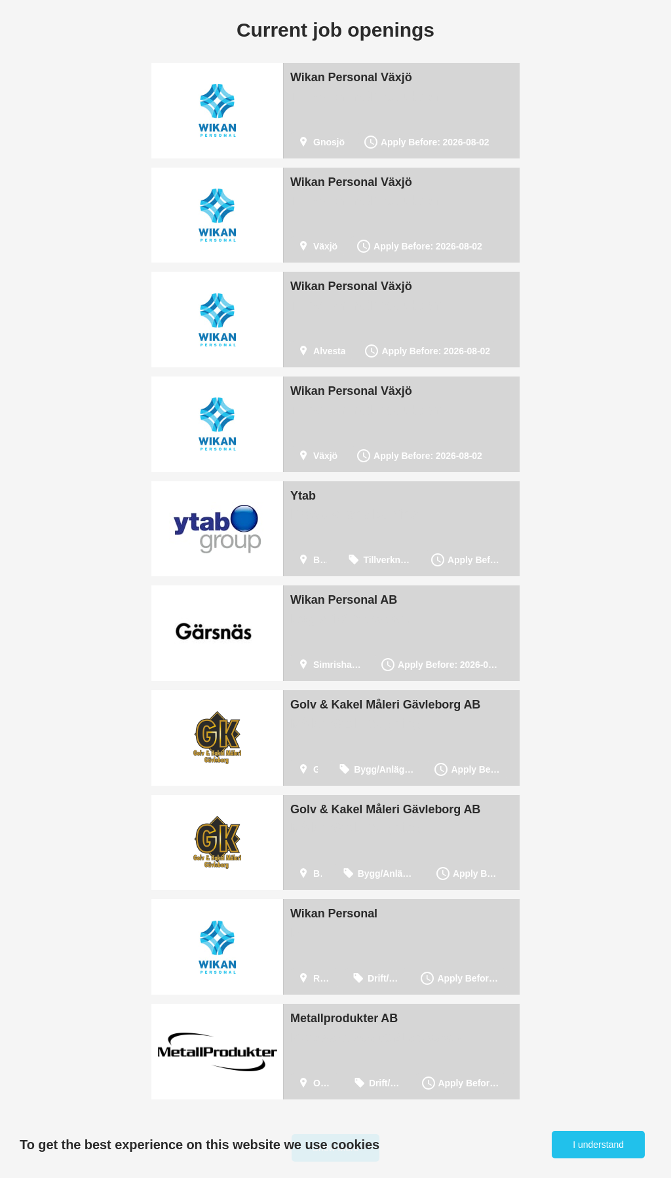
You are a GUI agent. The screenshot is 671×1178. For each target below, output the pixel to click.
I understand (598, 1144)
